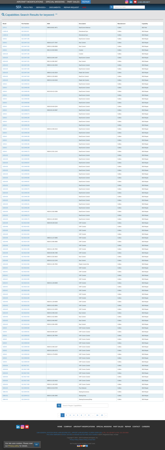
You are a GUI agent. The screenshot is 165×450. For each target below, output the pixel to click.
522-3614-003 (26, 230)
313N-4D (5, 294)
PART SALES (73, 2)
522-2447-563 (26, 76)
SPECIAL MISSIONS (55, 2)
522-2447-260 (26, 69)
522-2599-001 (26, 331)
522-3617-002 (26, 376)
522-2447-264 (26, 72)
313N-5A (5, 365)
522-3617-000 (26, 369)
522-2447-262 (26, 50)
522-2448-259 (25, 200)
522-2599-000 (26, 328)
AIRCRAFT (84, 426)
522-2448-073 (25, 114)
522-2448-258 (25, 196)
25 (102, 415)
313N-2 (5, 38)
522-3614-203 (26, 241)
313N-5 (5, 328)
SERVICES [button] (41, 7)
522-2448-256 (25, 132)
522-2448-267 (26, 211)
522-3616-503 (26, 320)
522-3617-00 (25, 365)
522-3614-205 (26, 245)
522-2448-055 (26, 159)
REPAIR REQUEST (71, 7)
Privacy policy (13, 446)
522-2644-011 (26, 395)
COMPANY (68, 426)
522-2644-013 (26, 399)
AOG (84, 7)
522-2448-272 (26, 151)
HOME (59, 426)
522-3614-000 (26, 223)
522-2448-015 (26, 84)
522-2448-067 (25, 181)
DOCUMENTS (54, 7)
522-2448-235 (25, 125)
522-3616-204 (26, 309)
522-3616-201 (26, 301)
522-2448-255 (26, 192)
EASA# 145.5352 (67, 434)
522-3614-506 (26, 264)
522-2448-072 (25, 110)
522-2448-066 (25, 177)
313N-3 (5, 84)
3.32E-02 (5, 31)
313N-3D (5, 155)
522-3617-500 (26, 384)
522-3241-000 (26, 35)
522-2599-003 (26, 339)
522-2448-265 (25, 208)
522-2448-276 (25, 219)
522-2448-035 (25, 87)
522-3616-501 (26, 313)
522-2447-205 (26, 38)
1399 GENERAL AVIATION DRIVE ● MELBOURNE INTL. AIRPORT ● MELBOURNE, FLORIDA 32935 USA (69, 432)
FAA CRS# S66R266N (53, 434)
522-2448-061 (25, 170)
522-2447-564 (26, 80)
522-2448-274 (26, 215)
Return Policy (83, 439)
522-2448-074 (25, 185)
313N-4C (5, 268)
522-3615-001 (26, 268)
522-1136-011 (26, 27)
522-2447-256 (26, 65)
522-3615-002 (26, 271)
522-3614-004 (26, 234)
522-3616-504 (26, 324)
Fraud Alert (92, 439)
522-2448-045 (26, 91)
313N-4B (5, 223)
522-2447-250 (26, 57)
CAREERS (146, 426)
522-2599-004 (26, 343)
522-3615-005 (26, 279)
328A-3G (5, 391)
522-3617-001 (26, 373)
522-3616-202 (26, 305)
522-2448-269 (25, 147)
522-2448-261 (25, 204)
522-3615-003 (26, 275)
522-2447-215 (26, 42)
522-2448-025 (25, 155)
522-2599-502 (26, 354)
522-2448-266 (25, 144)
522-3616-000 (26, 294)
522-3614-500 (26, 256)
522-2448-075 (25, 189)
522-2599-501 (26, 350)
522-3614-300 (26, 253)
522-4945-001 (26, 388)
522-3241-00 (25, 31)
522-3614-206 (26, 249)
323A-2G (5, 388)
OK (36, 445)
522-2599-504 (26, 362)
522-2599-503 (26, 358)
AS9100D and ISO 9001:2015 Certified (85, 434)
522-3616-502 (26, 316)
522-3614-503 (26, 260)
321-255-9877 (111, 432)
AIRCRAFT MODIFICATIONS (30, 2)
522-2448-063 (25, 174)
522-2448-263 (25, 140)
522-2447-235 (26, 54)
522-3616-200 (26, 298)
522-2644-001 (26, 391)
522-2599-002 (26, 335)
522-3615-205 (26, 290)
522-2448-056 (25, 95)
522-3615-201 (26, 283)
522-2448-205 (25, 117)
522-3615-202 (26, 286)
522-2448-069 (25, 106)
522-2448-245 (26, 129)
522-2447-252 (26, 46)
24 (97, 415)
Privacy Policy (74, 439)
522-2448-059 (25, 166)
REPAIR (86, 2)
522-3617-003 (26, 380)
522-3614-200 (26, 237)
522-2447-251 (26, 61)
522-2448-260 (25, 136)
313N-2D (5, 54)
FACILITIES (28, 7)
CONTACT (136, 426)
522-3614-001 (26, 226)
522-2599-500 (26, 346)
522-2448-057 (25, 162)
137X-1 (5, 27)
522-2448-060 (25, 99)
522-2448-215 (26, 121)
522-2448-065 (25, 102)
